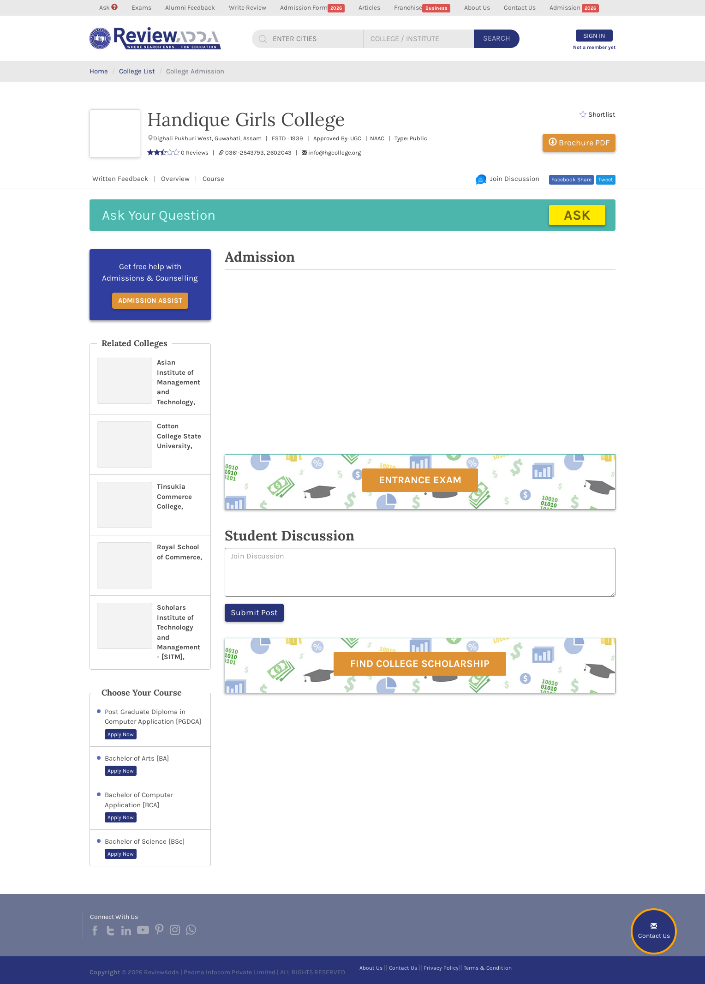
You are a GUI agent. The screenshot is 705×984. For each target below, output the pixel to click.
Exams (141, 8)
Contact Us (520, 8)
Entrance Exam (420, 480)
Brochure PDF (579, 143)
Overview (175, 178)
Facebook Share (571, 179)
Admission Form (312, 8)
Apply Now (121, 734)
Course (213, 178)
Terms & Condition (488, 968)
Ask (108, 8)
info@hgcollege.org (334, 152)
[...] (314, 39)
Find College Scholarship (420, 664)
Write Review (247, 8)
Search (496, 38)
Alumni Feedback (190, 8)
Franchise (422, 8)
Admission (574, 8)
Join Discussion (507, 178)
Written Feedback (120, 178)
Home (99, 71)
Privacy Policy (441, 968)
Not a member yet (594, 47)
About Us (477, 8)
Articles (369, 8)
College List (137, 71)
